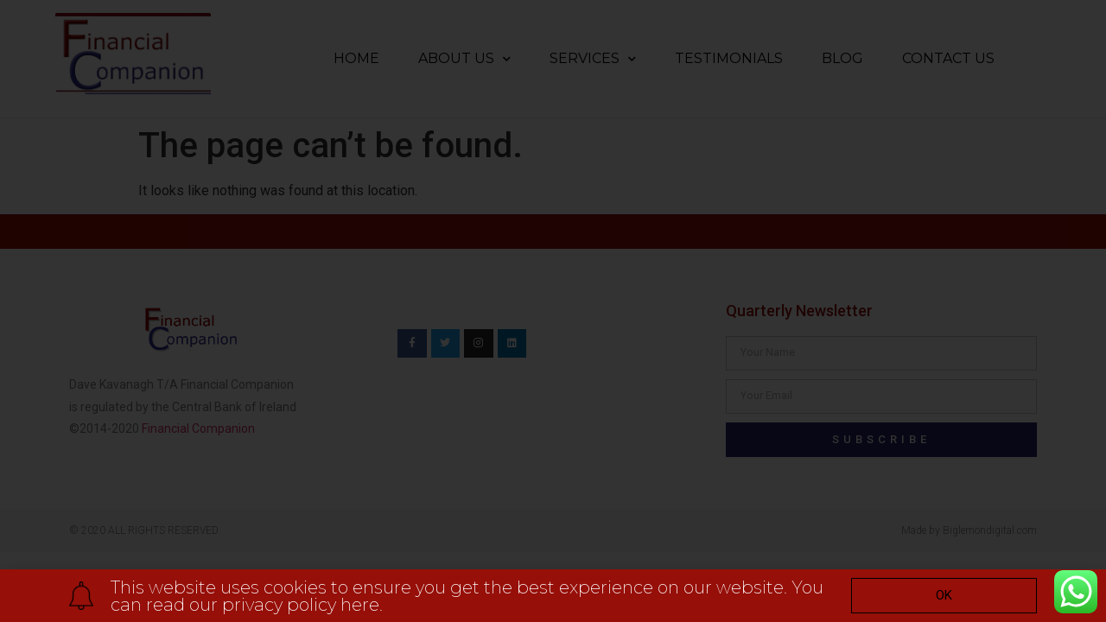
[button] (944, 595)
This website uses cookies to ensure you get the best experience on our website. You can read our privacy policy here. (467, 596)
